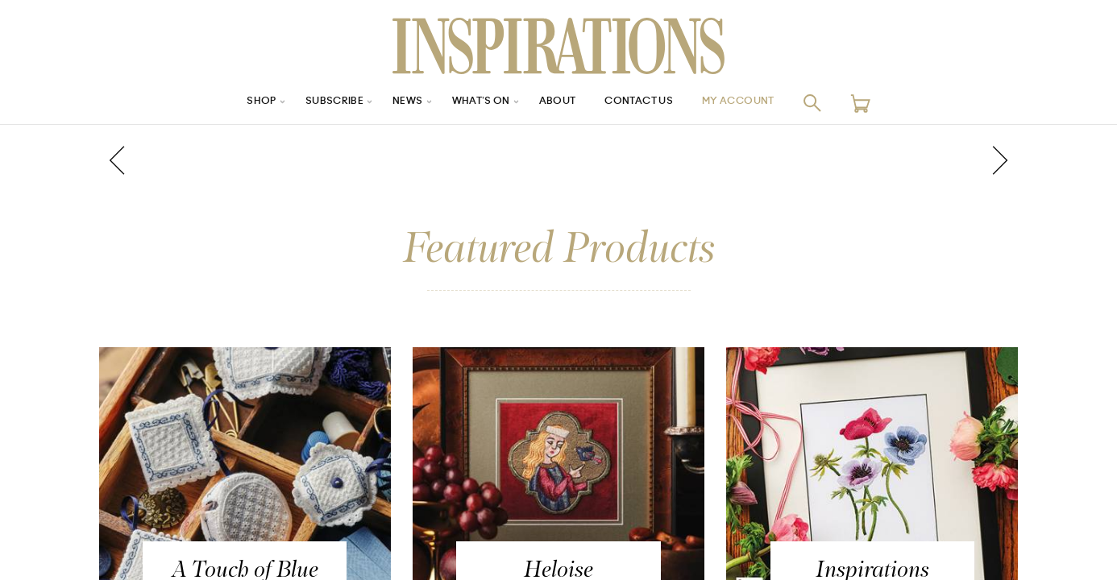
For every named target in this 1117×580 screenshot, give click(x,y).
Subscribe (317, 103)
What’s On (475, 103)
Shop (237, 103)
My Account (759, 103)
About (558, 103)
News (396, 103)
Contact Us (647, 103)
